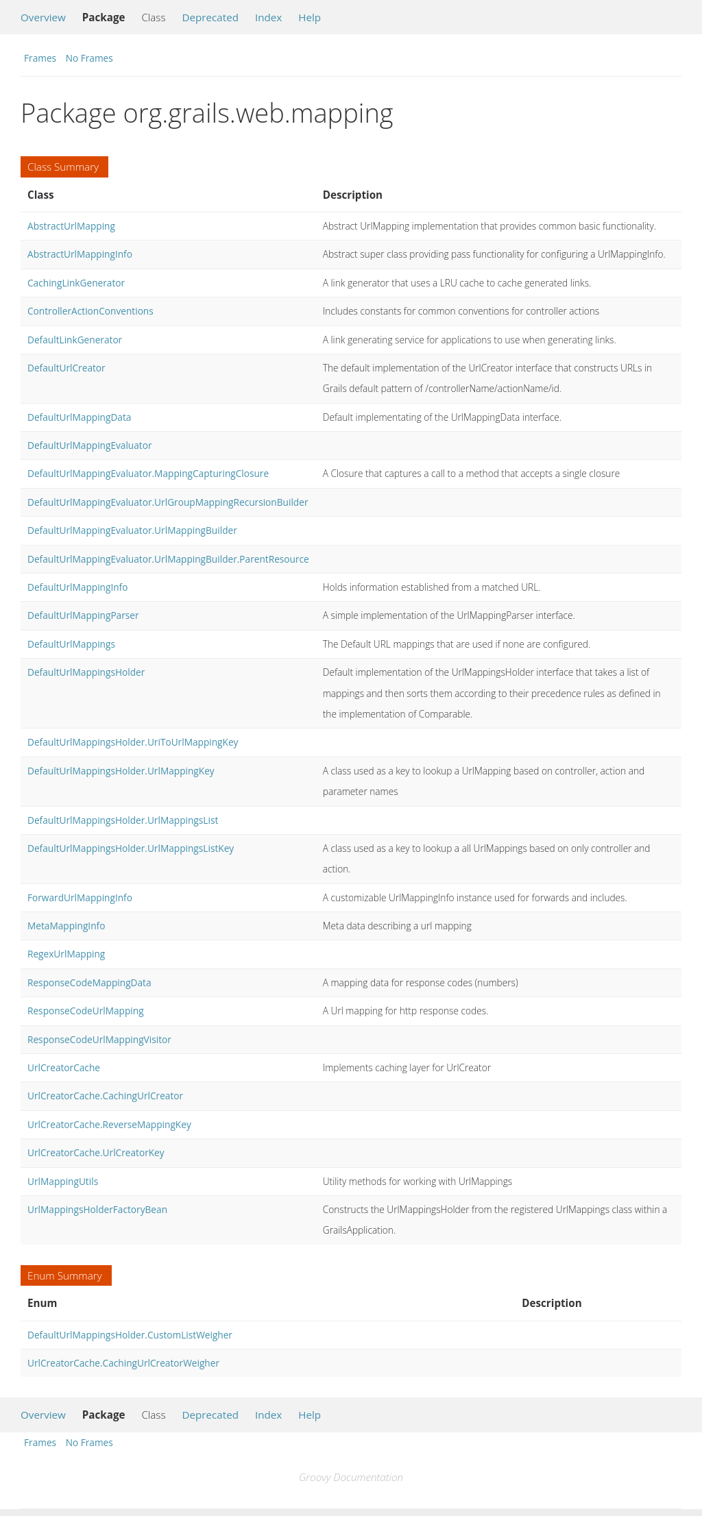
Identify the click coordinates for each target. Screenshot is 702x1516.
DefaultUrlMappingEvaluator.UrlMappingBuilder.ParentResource (168, 558)
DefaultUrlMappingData (79, 417)
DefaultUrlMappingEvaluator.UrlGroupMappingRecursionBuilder (167, 502)
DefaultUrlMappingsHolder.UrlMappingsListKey (130, 848)
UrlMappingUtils (62, 1181)
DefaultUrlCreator (66, 367)
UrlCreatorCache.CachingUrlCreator (105, 1095)
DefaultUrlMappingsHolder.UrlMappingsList (122, 820)
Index (268, 17)
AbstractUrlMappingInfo (79, 253)
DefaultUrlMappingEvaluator (89, 445)
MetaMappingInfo (66, 925)
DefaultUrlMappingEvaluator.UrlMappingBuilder (132, 530)
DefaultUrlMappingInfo (77, 587)
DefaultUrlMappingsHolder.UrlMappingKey (121, 770)
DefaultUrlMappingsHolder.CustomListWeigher (129, 1334)
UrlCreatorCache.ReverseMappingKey (109, 1124)
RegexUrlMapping (66, 953)
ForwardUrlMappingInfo (79, 897)
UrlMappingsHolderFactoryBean (97, 1209)
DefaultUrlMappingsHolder (86, 671)
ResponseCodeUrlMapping (85, 1010)
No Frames (89, 57)
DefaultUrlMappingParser (83, 615)
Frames (40, 57)
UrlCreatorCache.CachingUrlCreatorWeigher (123, 1362)
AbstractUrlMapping (71, 225)
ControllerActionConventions (90, 310)
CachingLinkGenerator (76, 282)
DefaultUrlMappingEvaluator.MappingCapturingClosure (148, 473)
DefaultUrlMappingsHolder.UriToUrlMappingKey (132, 741)
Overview (43, 17)
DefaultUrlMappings (71, 643)
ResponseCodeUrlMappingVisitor (99, 1039)
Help (309, 17)
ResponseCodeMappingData (89, 982)
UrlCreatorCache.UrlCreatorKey (96, 1152)
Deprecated (210, 17)
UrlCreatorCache (63, 1067)
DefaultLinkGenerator (74, 339)
